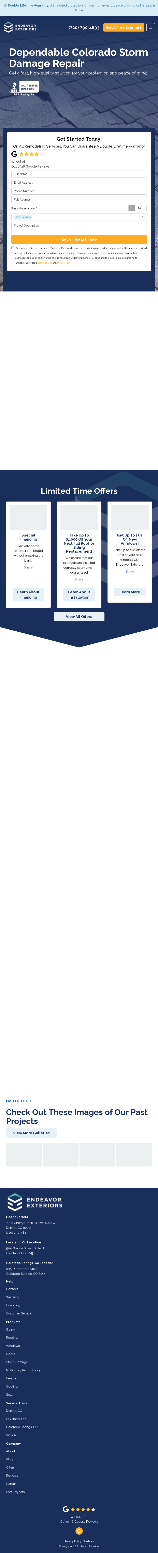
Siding (10, 1329)
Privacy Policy (64, 262)
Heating (11, 1378)
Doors (10, 1354)
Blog (9, 1459)
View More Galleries (31, 1133)
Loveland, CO (16, 1419)
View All (11, 1435)
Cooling (12, 1386)
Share (28, 567)
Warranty (12, 1297)
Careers (11, 1484)
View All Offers (79, 616)
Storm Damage (17, 1362)
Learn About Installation (79, 594)
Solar (10, 1394)
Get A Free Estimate (124, 27)
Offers (10, 1467)
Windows (13, 1346)
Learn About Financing (28, 594)
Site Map (88, 1541)
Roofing (12, 1337)
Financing (13, 1305)
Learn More (129, 592)
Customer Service (18, 1313)
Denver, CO (14, 1411)
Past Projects (15, 1492)
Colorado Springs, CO (22, 1427)
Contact (12, 1289)
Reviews (12, 1475)
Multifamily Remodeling (23, 1370)
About (10, 1451)
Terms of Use (45, 262)
